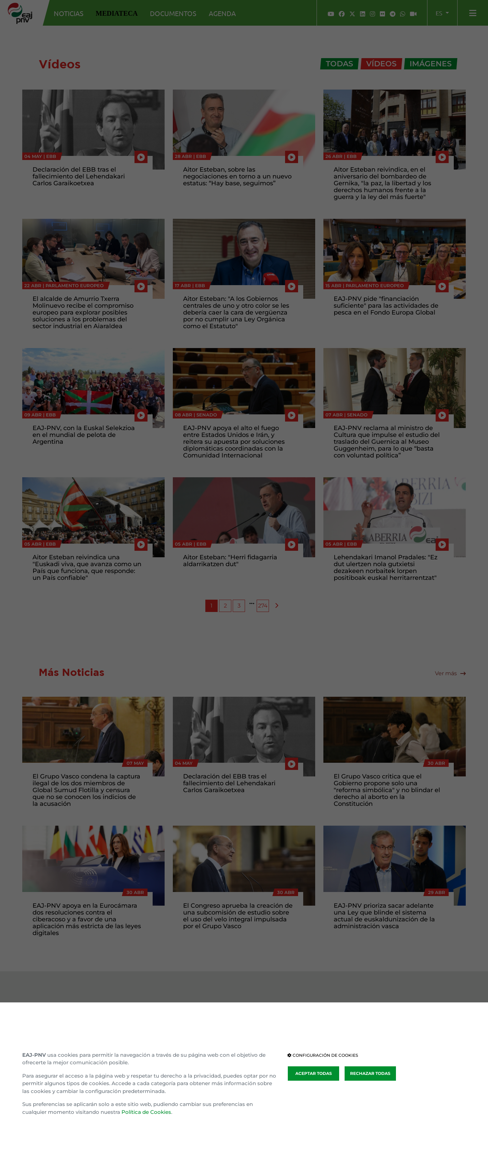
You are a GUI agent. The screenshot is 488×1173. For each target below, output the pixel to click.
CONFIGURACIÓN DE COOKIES (322, 1055)
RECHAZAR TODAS (370, 1073)
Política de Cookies (146, 1112)
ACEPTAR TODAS (313, 1073)
